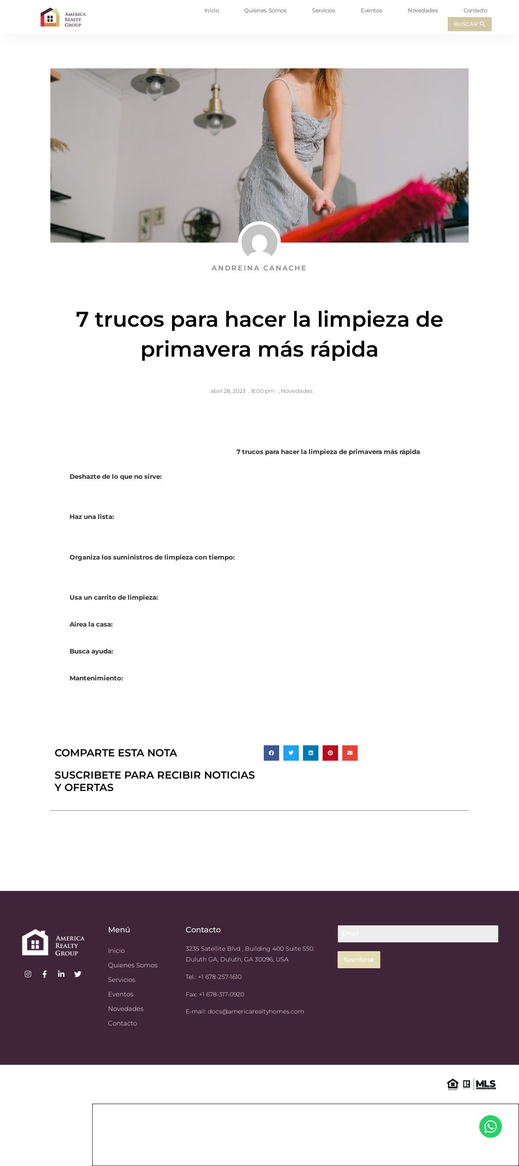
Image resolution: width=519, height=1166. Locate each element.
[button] (271, 753)
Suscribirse (359, 959)
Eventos (371, 10)
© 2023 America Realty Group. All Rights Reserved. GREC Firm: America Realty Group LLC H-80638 (85, 1083)
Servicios (323, 10)
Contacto (475, 10)
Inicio (211, 10)
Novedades (423, 10)
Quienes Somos (265, 10)
